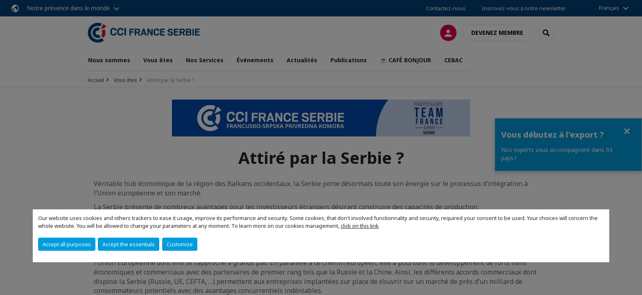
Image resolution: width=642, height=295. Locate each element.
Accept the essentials (128, 244)
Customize (180, 244)
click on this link (360, 225)
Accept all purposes (67, 244)
